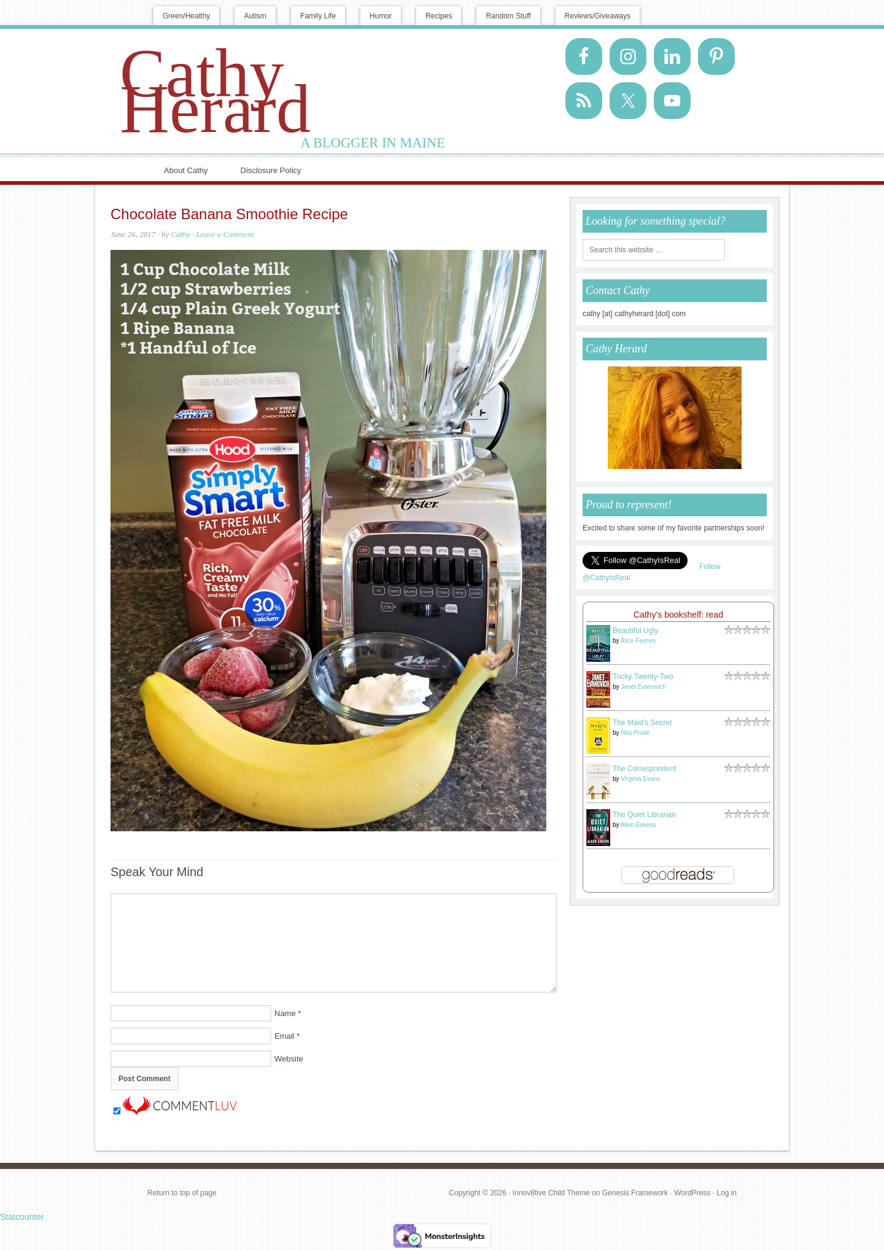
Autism (255, 16)
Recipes (438, 16)
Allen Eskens (638, 824)
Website (288, 1058)
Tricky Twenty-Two (643, 676)
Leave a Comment (225, 234)
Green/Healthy (186, 16)
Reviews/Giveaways (597, 16)
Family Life (318, 16)
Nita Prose (635, 732)
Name (285, 1013)
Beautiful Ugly (635, 630)
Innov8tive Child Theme (551, 1193)
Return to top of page (182, 1193)
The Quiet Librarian (644, 814)
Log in (726, 1193)
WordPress (692, 1193)
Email (284, 1036)
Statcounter (22, 1217)
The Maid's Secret (642, 722)
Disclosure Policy (271, 170)
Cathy (180, 234)
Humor (381, 16)
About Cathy (186, 170)
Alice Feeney (638, 640)
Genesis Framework (635, 1193)
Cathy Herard (215, 91)
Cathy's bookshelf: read (678, 614)
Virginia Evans (640, 778)
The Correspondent (644, 768)
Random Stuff (508, 16)
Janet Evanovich (643, 686)
